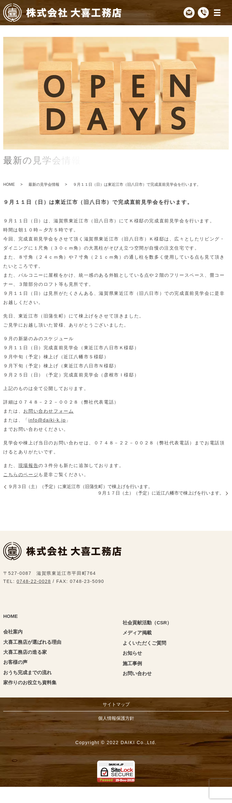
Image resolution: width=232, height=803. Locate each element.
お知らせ (132, 653)
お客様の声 (15, 662)
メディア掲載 (137, 632)
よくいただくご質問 (144, 643)
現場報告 (28, 465)
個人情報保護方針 (116, 718)
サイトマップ (116, 704)
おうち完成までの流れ (27, 672)
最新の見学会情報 (43, 184)
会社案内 (13, 631)
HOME (9, 184)
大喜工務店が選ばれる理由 (32, 642)
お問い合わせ (137, 673)
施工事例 (132, 663)
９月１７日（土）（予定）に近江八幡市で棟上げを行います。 (160, 493)
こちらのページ (20, 474)
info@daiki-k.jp (47, 420)
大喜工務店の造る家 (25, 652)
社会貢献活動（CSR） (147, 622)
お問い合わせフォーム (48, 411)
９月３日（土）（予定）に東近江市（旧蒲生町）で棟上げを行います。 (80, 486)
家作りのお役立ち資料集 (29, 682)
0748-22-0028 (33, 581)
